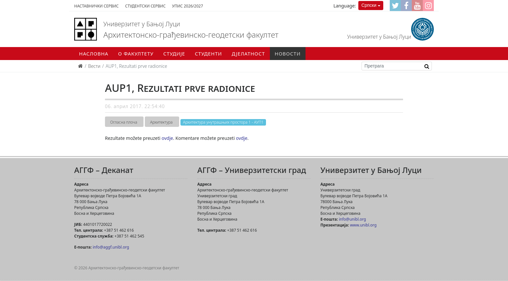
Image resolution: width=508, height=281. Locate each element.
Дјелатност (248, 53)
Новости (288, 53)
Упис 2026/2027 (187, 6)
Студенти (208, 53)
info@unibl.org (352, 219)
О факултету (136, 53)
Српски (368, 5)
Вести (94, 66)
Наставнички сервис (96, 6)
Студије (174, 53)
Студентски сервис (145, 6)
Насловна (93, 53)
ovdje (167, 138)
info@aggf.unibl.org (111, 247)
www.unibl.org (363, 225)
